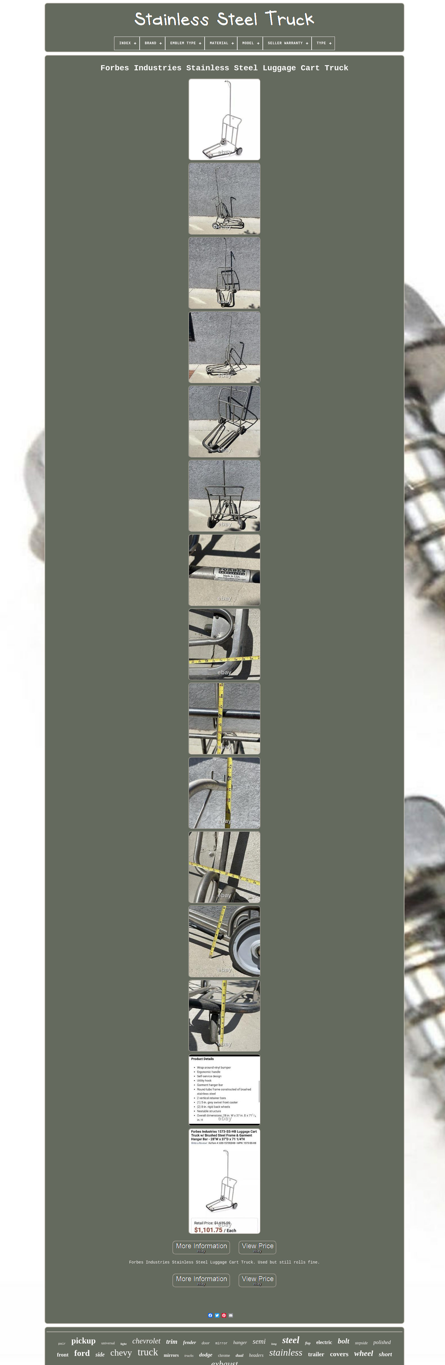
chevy (121, 1352)
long (273, 1343)
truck (148, 1352)
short (385, 1354)
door (206, 1343)
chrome (224, 1355)
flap (307, 1343)
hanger (240, 1342)
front (63, 1355)
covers (339, 1354)
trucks (189, 1355)
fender (189, 1342)
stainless (285, 1352)
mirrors (171, 1355)
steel (290, 1340)
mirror (221, 1343)
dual (240, 1355)
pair (62, 1343)
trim (172, 1341)
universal (108, 1343)
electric (324, 1342)
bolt (343, 1341)
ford (82, 1353)
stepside (361, 1343)
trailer (316, 1354)
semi (259, 1341)
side (99, 1354)
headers (256, 1355)
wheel (363, 1353)
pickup (84, 1340)
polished (382, 1342)
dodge (205, 1355)
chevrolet (146, 1341)
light (124, 1343)
